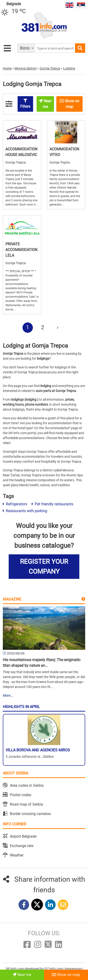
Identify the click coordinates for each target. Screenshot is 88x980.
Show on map (66, 974)
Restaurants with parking (25, 511)
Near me (22, 974)
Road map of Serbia (26, 804)
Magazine (12, 599)
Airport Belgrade (23, 836)
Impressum (73, 969)
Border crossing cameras (30, 813)
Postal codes (20, 795)
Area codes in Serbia (27, 785)
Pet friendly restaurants (52, 504)
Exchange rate (21, 846)
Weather (16, 855)
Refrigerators (15, 504)
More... (8, 695)
